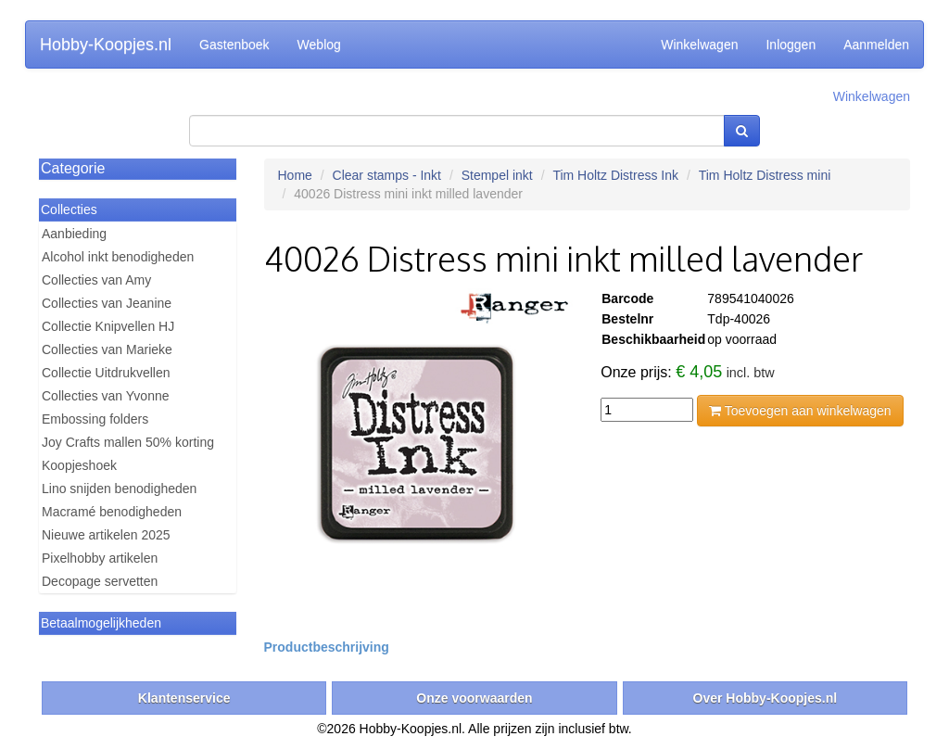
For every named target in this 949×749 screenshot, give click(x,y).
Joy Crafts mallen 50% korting (128, 442)
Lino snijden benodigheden (119, 488)
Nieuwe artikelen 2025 (106, 534)
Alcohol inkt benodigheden (118, 256)
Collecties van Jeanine (106, 303)
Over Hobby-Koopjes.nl (765, 698)
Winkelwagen (699, 44)
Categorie (73, 168)
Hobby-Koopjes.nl (105, 44)
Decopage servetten (100, 581)
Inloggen (791, 44)
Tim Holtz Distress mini (765, 175)
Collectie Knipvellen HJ (108, 326)
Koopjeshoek (79, 465)
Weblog (319, 44)
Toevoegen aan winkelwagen (800, 410)
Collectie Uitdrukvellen (106, 372)
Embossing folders (95, 419)
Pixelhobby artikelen (100, 558)
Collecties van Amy (96, 280)
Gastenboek (234, 44)
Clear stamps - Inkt (387, 175)
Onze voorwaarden (474, 698)
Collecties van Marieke (107, 349)
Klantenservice (184, 698)
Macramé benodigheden (112, 511)
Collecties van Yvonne (106, 395)
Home (295, 175)
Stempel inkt (497, 175)
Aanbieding (74, 233)
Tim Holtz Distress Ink (615, 175)
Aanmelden (876, 44)
